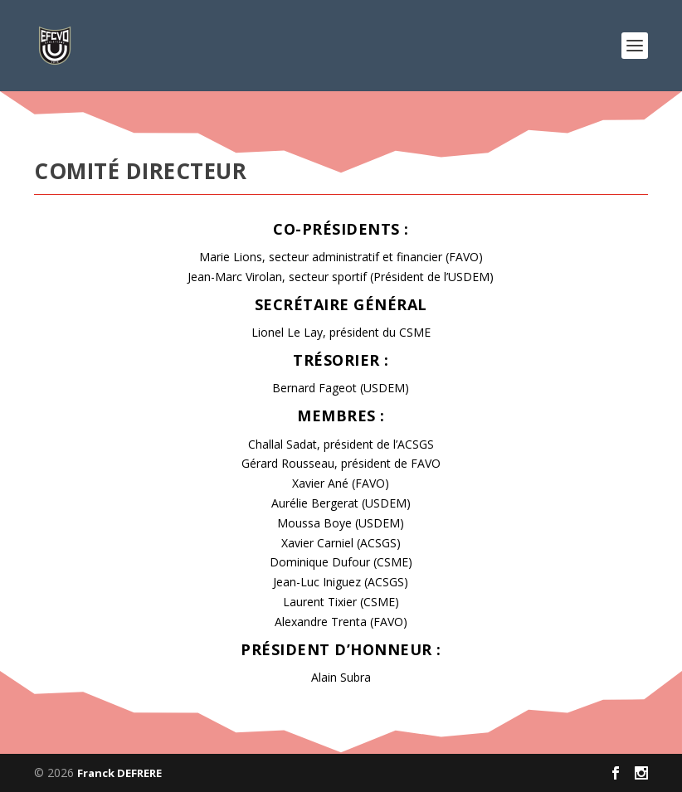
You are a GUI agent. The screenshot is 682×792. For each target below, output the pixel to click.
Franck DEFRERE (119, 772)
